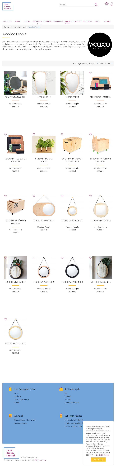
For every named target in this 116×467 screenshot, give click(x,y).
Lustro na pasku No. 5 (43, 282)
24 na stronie (106, 64)
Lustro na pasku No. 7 (72, 220)
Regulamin (17, 396)
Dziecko (77, 22)
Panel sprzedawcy (20, 423)
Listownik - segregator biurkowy (16, 160)
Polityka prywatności (21, 399)
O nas (16, 393)
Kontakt (16, 402)
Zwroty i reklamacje (72, 402)
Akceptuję (98, 459)
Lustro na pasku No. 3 (72, 282)
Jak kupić (68, 396)
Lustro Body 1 (72, 97)
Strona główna (9, 27)
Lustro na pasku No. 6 (15, 282)
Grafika (47, 22)
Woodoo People (15, 104)
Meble (17, 22)
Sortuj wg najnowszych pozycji (85, 64)
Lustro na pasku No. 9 (43, 220)
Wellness (87, 22)
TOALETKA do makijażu (15, 97)
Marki (97, 22)
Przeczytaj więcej (101, 455)
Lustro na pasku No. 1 (15, 344)
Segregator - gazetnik (100, 97)
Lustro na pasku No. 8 (100, 220)
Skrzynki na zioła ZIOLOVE (43, 160)
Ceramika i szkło (67, 22)
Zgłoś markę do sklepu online (25, 420)
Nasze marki (21, 27)
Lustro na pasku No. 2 (100, 282)
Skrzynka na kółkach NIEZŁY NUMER (72, 160)
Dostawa (68, 399)
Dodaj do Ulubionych (6, 73)
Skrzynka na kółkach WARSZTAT (15, 222)
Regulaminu (40, 460)
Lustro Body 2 (44, 97)
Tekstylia (57, 22)
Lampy (27, 22)
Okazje (107, 22)
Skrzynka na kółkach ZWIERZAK (100, 160)
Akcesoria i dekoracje (37, 23)
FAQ (66, 393)
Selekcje (7, 22)
